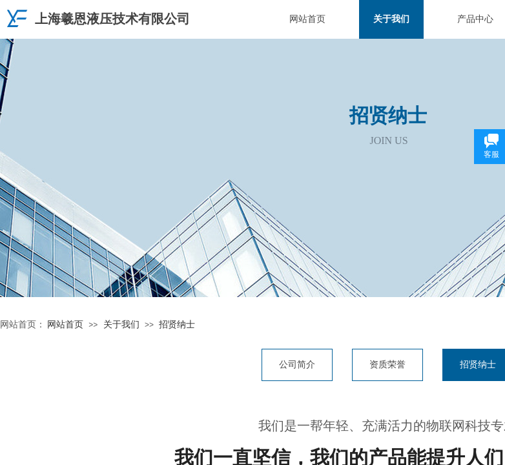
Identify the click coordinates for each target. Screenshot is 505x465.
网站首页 (307, 19)
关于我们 (391, 19)
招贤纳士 (177, 324)
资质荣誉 (387, 364)
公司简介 (297, 364)
